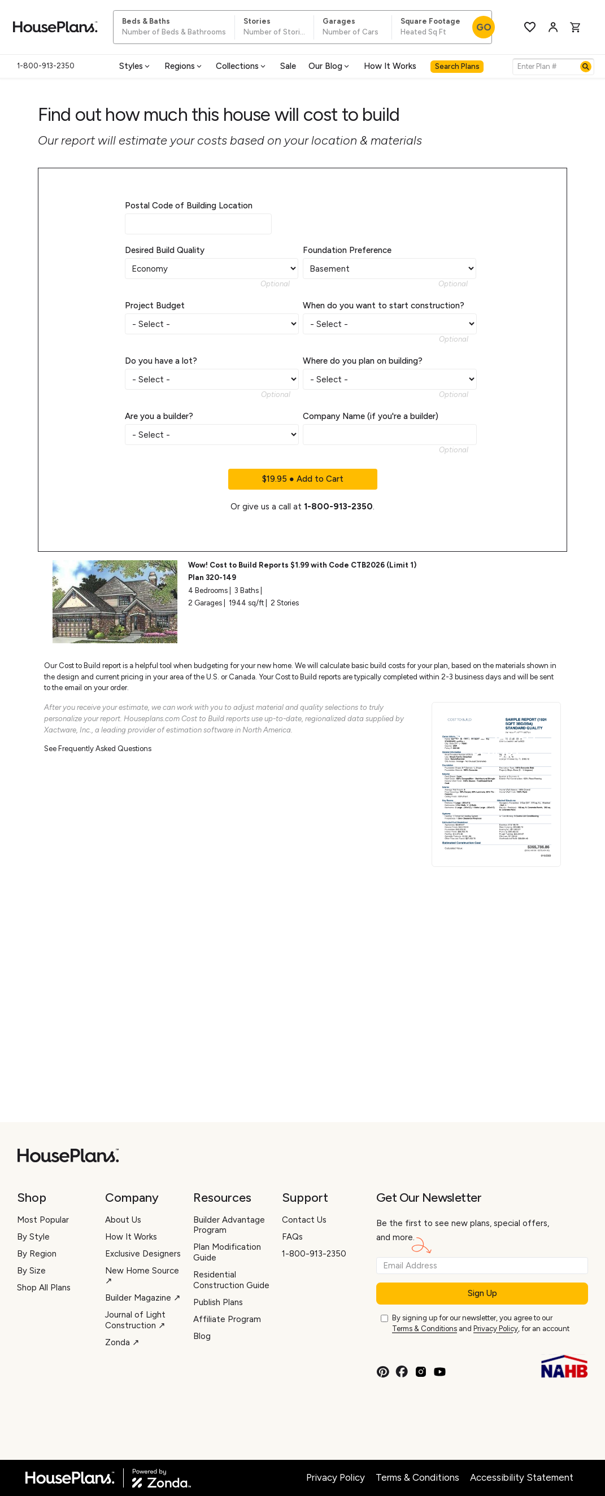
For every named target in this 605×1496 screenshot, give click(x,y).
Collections (241, 66)
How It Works (390, 66)
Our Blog (329, 66)
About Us (123, 1220)
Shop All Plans (44, 1288)
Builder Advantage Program (229, 1225)
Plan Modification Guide (227, 1252)
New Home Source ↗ (142, 1276)
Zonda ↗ (122, 1342)
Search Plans (457, 66)
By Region (36, 1254)
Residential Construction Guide (231, 1280)
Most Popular (43, 1220)
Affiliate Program (227, 1319)
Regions (183, 66)
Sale (288, 66)
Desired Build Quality (164, 250)
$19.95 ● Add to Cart (302, 479)
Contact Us (304, 1220)
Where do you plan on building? (363, 361)
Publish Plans (218, 1302)
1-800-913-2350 (338, 506)
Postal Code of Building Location (189, 205)
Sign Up (482, 1293)
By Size (31, 1271)
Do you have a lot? (161, 361)
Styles (135, 66)
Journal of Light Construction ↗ (135, 1320)
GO (483, 27)
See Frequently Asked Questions (97, 748)
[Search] (585, 66)
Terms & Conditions (424, 1328)
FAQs (292, 1237)
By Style (33, 1237)
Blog (202, 1336)
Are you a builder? (159, 416)
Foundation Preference (347, 250)
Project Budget (155, 305)
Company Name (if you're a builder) (370, 416)
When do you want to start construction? (383, 305)
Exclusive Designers (143, 1254)
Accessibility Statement (521, 1477)
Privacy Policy (495, 1328)
